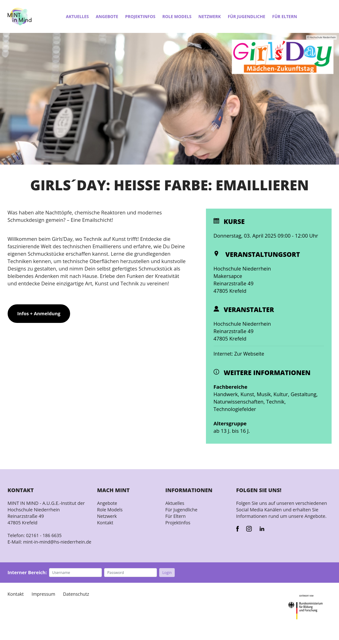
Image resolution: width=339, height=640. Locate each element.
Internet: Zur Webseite (240, 353)
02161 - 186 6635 (44, 535)
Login (167, 579)
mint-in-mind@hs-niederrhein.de (35, 545)
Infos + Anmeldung (38, 314)
